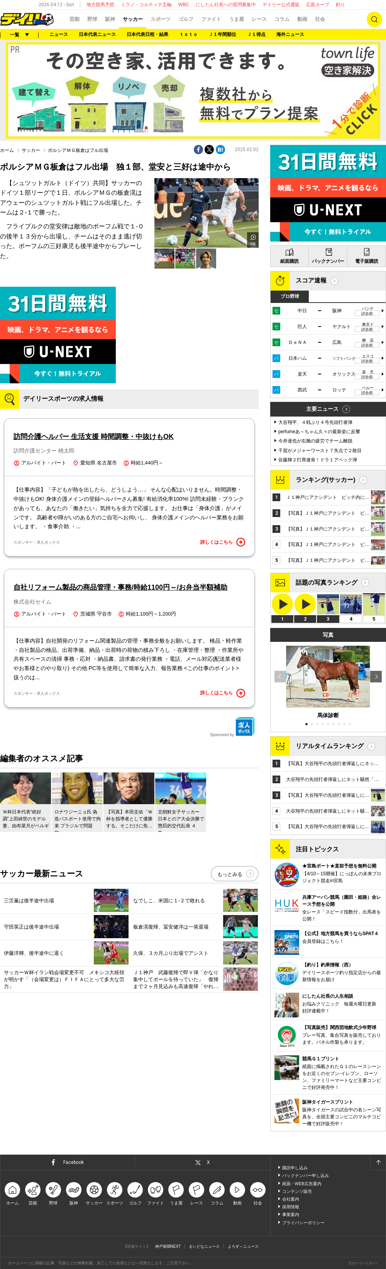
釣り (340, 4)
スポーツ (161, 19)
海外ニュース (290, 34)
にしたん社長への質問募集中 (226, 4)
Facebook (73, 1162)
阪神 (110, 19)
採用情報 (290, 1206)
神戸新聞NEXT (168, 1246)
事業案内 (290, 1214)
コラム (282, 19)
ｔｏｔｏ (188, 34)
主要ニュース (322, 409)
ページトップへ (378, 1162)
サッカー (133, 19)
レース (259, 19)
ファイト (211, 19)
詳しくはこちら (222, 542)
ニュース (58, 34)
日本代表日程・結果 (147, 34)
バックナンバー (328, 261)
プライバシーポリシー (303, 1222)
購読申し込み (295, 1167)
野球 (92, 19)
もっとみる (229, 874)
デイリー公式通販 (281, 4)
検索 (374, 19)
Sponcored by (232, 727)
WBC (183, 4)
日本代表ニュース (97, 34)
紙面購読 (289, 261)
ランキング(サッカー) (326, 479)
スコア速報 (311, 280)
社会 (320, 19)
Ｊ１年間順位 (222, 34)
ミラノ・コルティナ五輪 (146, 4)
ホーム (7, 150)
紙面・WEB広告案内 (302, 1183)
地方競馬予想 (100, 4)
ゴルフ (185, 19)
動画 (302, 19)
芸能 (74, 19)
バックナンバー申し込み (305, 1175)
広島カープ (317, 4)
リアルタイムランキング (330, 746)
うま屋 (236, 19)
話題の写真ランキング (326, 582)
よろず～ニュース (243, 1246)
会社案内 (290, 1199)
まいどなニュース (204, 1246)
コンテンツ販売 (297, 1191)
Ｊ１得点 (256, 34)
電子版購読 (366, 261)
